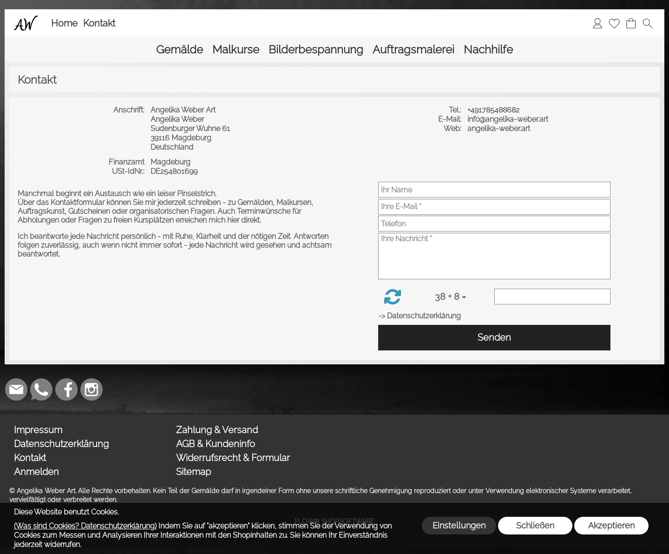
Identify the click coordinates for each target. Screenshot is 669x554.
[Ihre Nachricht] (494, 256)
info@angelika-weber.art (508, 119)
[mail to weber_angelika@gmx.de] (16, 389)
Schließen (535, 525)
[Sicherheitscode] (552, 296)
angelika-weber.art (499, 128)
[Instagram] (91, 389)
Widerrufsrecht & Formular (233, 457)
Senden (494, 337)
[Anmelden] (597, 23)
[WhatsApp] (41, 389)
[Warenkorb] (631, 23)
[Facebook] (66, 389)
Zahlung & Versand (217, 429)
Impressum (38, 429)
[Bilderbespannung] (316, 49)
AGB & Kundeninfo (215, 443)
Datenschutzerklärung (61, 443)
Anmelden (36, 471)
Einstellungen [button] (459, 525)
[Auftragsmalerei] (413, 49)
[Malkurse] (236, 49)
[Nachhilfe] (488, 49)
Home (64, 23)
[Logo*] (26, 19)
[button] (648, 23)
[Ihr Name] (494, 190)
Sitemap (193, 471)
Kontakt (99, 23)
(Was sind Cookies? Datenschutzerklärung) (85, 525)
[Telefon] (494, 223)
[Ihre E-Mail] (494, 207)
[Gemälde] (179, 49)
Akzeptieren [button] (611, 525)
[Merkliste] (614, 23)
